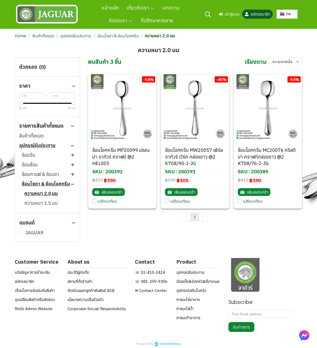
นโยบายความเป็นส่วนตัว (86, 299)
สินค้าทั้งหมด (43, 35)
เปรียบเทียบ (107, 201)
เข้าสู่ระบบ (229, 14)
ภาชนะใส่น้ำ (184, 308)
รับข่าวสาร (241, 327)
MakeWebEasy (170, 344)
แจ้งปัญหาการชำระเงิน (32, 272)
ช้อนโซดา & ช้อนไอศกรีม (118, 35)
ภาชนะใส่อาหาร (188, 299)
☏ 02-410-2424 (150, 272)
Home (20, 35)
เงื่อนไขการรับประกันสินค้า (35, 290)
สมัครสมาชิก (257, 14)
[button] (208, 14)
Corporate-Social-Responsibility (97, 308)
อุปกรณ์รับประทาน (75, 35)
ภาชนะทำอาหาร (188, 317)
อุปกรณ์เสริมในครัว (191, 290)
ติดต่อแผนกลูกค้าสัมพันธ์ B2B (91, 290)
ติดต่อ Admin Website (34, 308)
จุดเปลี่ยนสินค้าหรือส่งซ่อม (35, 299)
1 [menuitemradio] (195, 216)
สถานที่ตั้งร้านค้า (80, 281)
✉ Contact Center (151, 290)
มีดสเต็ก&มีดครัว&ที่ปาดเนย (197, 281)
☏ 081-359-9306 (151, 281)
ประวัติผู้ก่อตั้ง (78, 272)
